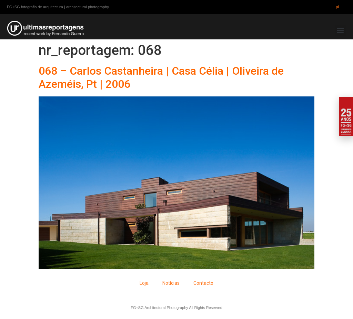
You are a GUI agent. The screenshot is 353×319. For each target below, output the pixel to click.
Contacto (203, 283)
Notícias (171, 283)
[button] (340, 30)
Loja (144, 283)
